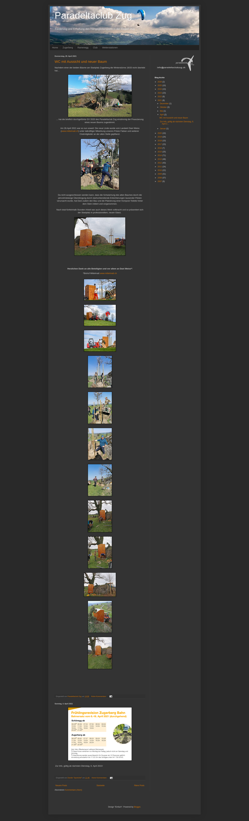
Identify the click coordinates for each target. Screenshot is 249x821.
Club (95, 47)
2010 (160, 170)
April (162, 115)
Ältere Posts (139, 785)
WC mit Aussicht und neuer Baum (81, 62)
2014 (160, 155)
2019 (160, 137)
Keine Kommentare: (99, 696)
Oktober (163, 107)
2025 (160, 85)
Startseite (101, 785)
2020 (160, 133)
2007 (160, 181)
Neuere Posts (61, 785)
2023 (160, 93)
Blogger (137, 807)
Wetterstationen (110, 47)
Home (55, 47)
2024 (160, 89)
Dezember (164, 103)
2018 (160, 141)
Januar (163, 128)
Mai (162, 111)
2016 (160, 148)
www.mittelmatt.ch (69, 131)
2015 (160, 152)
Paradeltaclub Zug (93, 15)
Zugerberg (68, 47)
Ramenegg (82, 47)
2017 (160, 144)
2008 (160, 178)
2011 (160, 167)
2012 (160, 163)
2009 (160, 174)
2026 (160, 82)
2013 (160, 159)
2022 (160, 96)
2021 (160, 100)
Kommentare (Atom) (73, 790)
